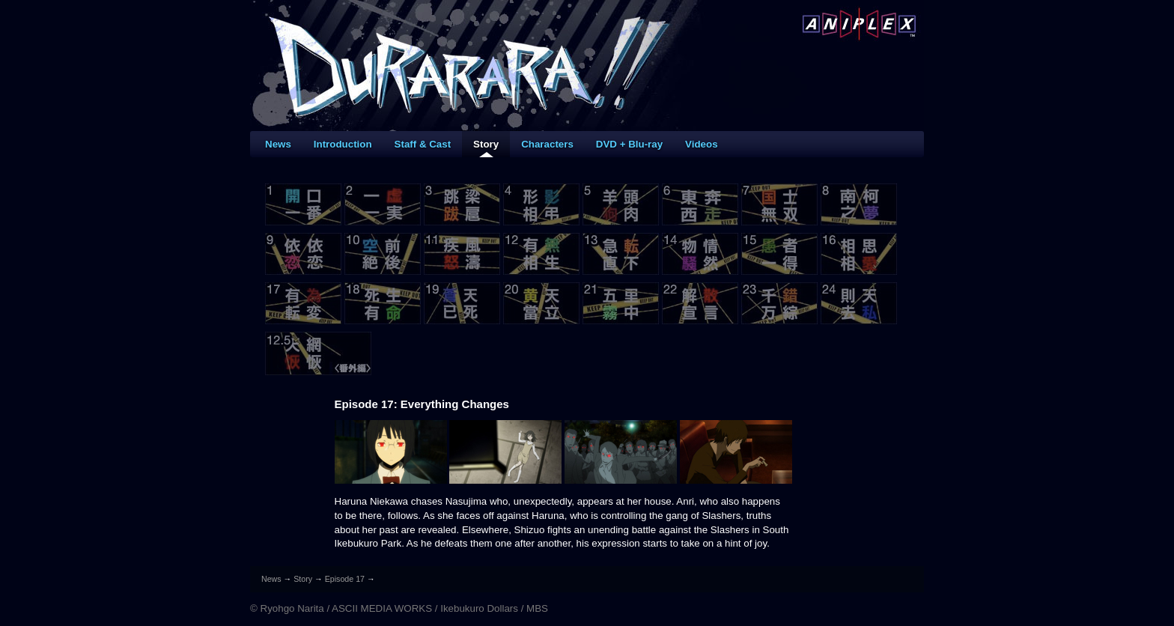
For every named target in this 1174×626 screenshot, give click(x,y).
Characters (547, 144)
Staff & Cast (423, 144)
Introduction (343, 144)
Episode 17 (345, 578)
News (278, 144)
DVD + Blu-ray (629, 144)
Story (486, 144)
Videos (701, 144)
